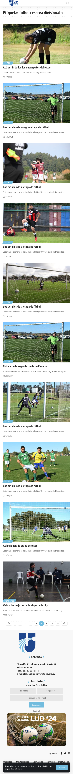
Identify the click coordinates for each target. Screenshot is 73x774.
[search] (68, 3)
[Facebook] (61, 753)
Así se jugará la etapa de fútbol (20, 545)
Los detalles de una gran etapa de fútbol (25, 127)
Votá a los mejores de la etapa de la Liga (25, 605)
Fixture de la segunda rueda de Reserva (25, 366)
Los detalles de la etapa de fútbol (22, 187)
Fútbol (8, 63)
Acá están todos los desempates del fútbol (27, 67)
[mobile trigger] (5, 3)
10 (57, 623)
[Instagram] (69, 753)
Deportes (9, 601)
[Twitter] (65, 753)
